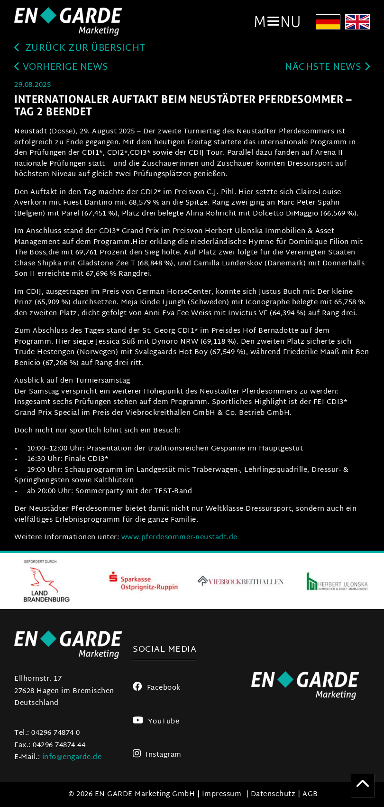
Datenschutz (273, 794)
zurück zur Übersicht (80, 48)
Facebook (157, 688)
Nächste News (327, 67)
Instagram (157, 755)
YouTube (156, 721)
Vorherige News (61, 67)
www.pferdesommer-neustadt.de (179, 537)
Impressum (222, 794)
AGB (310, 794)
